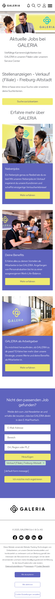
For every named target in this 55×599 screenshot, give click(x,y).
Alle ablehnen (27, 584)
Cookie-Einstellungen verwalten (27, 594)
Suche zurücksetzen (27, 101)
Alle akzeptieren (27, 574)
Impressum (29, 566)
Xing (40, 537)
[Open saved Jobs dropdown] (39, 6)
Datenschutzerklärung (14, 566)
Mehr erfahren (27, 195)
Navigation (50, 5)
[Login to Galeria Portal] (44, 5)
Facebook (15, 537)
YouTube (21, 537)
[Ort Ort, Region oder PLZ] (27, 447)
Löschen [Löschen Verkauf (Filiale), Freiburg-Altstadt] (43, 463)
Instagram (27, 537)
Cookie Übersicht (43, 566)
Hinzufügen (27, 456)
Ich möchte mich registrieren (27, 479)
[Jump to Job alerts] (28, 5)
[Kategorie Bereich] (27, 437)
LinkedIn (34, 537)
